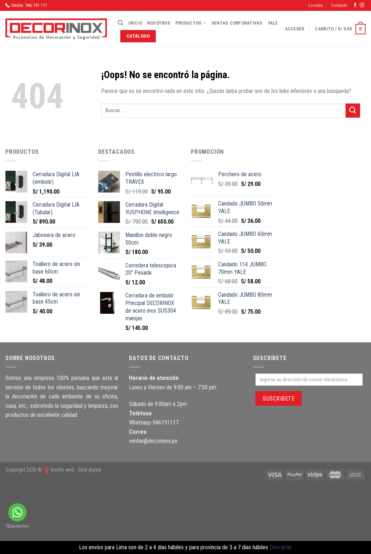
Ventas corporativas (237, 23)
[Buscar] (120, 23)
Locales (315, 5)
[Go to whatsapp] (17, 512)
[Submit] (353, 110)
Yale (273, 23)
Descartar (281, 547)
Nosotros (158, 23)
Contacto (339, 5)
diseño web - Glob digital (72, 470)
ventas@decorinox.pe (153, 440)
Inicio (135, 23)
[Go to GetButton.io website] (17, 526)
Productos (191, 23)
